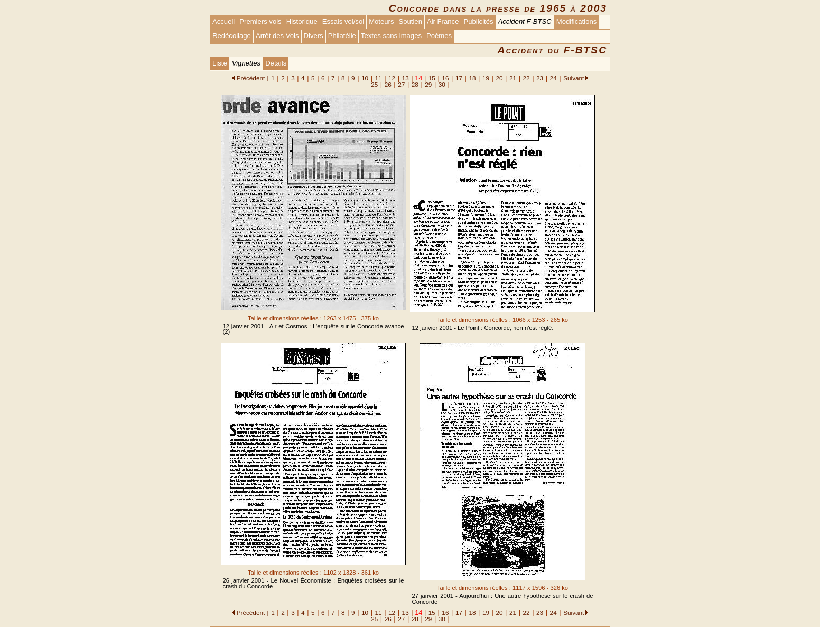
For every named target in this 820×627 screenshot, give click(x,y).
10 (364, 78)
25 (374, 84)
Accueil (223, 21)
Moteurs (381, 21)
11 (378, 78)
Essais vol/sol (343, 21)
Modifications (576, 21)
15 (431, 78)
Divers (313, 36)
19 (485, 78)
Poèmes (439, 36)
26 (388, 84)
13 (405, 78)
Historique (302, 21)
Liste (219, 63)
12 (391, 78)
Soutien (410, 21)
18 (472, 78)
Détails (275, 63)
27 (401, 84)
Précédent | (252, 78)
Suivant (573, 78)
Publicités (478, 21)
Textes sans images (391, 36)
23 (539, 78)
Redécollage (231, 36)
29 (428, 84)
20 (499, 78)
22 (526, 78)
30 (442, 84)
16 (445, 78)
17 (458, 78)
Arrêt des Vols (277, 36)
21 (512, 78)
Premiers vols (260, 21)
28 (415, 84)
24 (553, 78)
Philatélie (342, 36)
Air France (443, 21)
